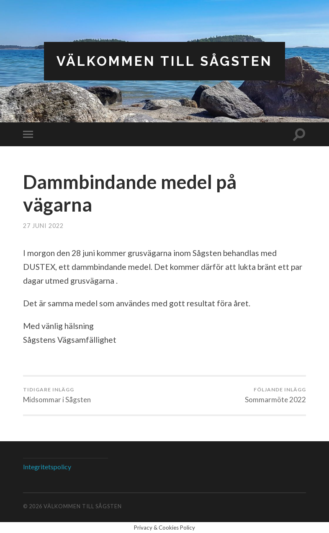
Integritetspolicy (47, 467)
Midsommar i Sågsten (57, 395)
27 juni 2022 (43, 225)
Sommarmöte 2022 (275, 395)
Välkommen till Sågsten (164, 61)
